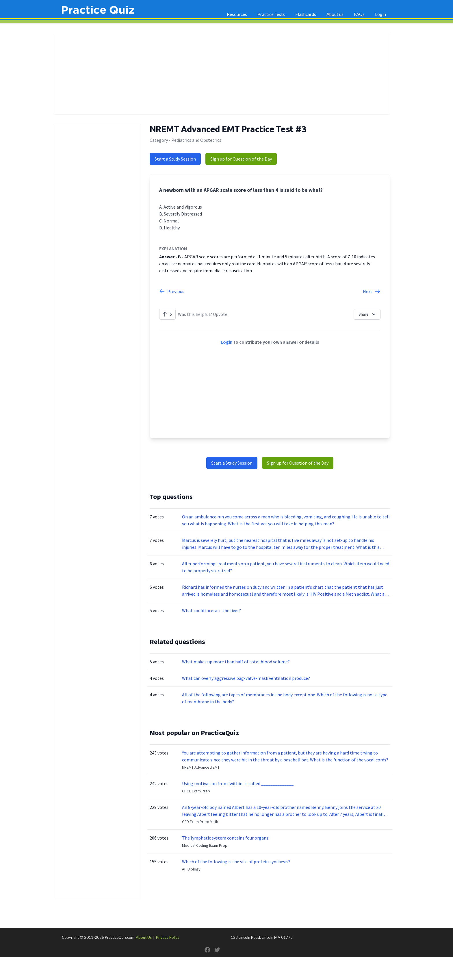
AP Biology (191, 869)
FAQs (359, 14)
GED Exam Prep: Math (200, 821)
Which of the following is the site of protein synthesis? (236, 861)
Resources (237, 14)
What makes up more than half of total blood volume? (236, 662)
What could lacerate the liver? (211, 610)
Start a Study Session (175, 159)
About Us (144, 937)
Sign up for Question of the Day (241, 159)
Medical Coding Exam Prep (204, 845)
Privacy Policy (167, 937)
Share (368, 314)
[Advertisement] (222, 73)
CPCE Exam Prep (196, 791)
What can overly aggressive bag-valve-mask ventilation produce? (246, 678)
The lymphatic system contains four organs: (225, 838)
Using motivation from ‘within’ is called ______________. (238, 783)
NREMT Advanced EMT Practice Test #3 (228, 129)
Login (380, 14)
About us (335, 14)
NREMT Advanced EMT (201, 767)
